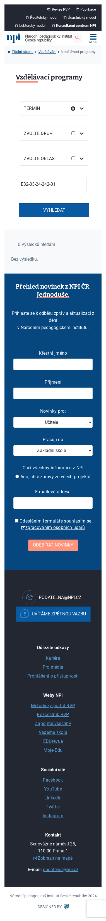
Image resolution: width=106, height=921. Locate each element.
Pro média (53, 667)
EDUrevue (53, 741)
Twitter (53, 806)
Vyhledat (54, 210)
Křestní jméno (53, 353)
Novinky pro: (53, 411)
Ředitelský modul (43, 17)
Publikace (88, 9)
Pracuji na (53, 439)
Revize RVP (61, 9)
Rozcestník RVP (53, 714)
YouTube (53, 789)
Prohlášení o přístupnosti (53, 676)
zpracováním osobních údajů (55, 527)
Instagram (53, 815)
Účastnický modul (82, 17)
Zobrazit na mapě (55, 858)
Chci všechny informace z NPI (53, 467)
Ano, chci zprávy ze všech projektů (52, 476)
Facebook (53, 780)
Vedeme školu (53, 732)
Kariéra (53, 658)
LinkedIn (53, 798)
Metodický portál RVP (53, 705)
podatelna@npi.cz (60, 869)
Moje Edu (53, 750)
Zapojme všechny (53, 723)
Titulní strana (22, 52)
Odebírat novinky (53, 545)
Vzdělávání (47, 52)
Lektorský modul (32, 25)
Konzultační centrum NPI (76, 25)
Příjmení (53, 382)
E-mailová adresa (53, 491)
